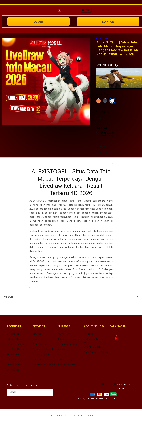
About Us (88, 334)
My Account (64, 334)
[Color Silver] (112, 100)
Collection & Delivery (68, 339)
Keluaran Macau (15, 339)
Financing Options (41, 354)
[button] (5, 10)
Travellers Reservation (44, 365)
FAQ (60, 354)
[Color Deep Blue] (105, 100)
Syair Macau (13, 370)
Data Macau (13, 334)
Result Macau (13, 354)
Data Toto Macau (15, 344)
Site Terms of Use (67, 365)
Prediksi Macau (14, 365)
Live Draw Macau (15, 349)
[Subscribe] (50, 392)
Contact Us (64, 349)
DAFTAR (108, 21)
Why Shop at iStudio (94, 347)
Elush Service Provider (44, 349)
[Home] (60, 10)
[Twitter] (102, 153)
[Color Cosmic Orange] (98, 100)
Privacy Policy (65, 359)
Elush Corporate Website (96, 352)
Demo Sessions (40, 344)
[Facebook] (98, 153)
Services (37, 334)
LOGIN (38, 21)
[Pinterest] (107, 153)
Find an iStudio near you (94, 340)
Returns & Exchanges (68, 344)
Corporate (38, 339)
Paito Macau (13, 359)
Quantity (100, 111)
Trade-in (37, 359)
